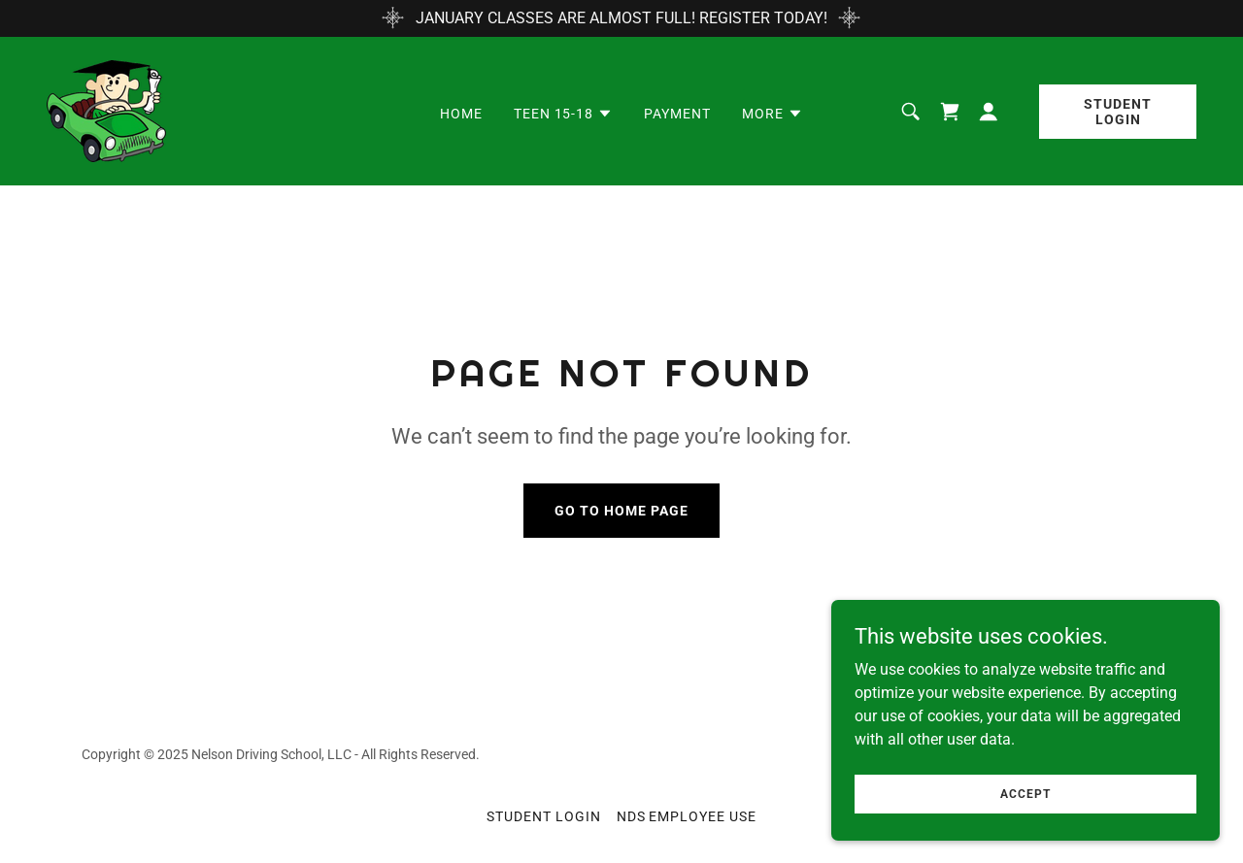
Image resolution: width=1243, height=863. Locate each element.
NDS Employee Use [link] (687, 816)
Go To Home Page (621, 510)
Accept (1025, 820)
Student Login (1118, 111)
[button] (564, 113)
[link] (106, 110)
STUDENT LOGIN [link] (544, 816)
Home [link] (461, 113)
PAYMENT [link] (677, 113)
